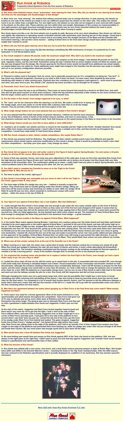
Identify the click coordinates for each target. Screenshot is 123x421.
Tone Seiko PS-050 (33, 50)
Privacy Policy (115, 9)
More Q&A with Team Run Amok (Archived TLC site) (61, 408)
